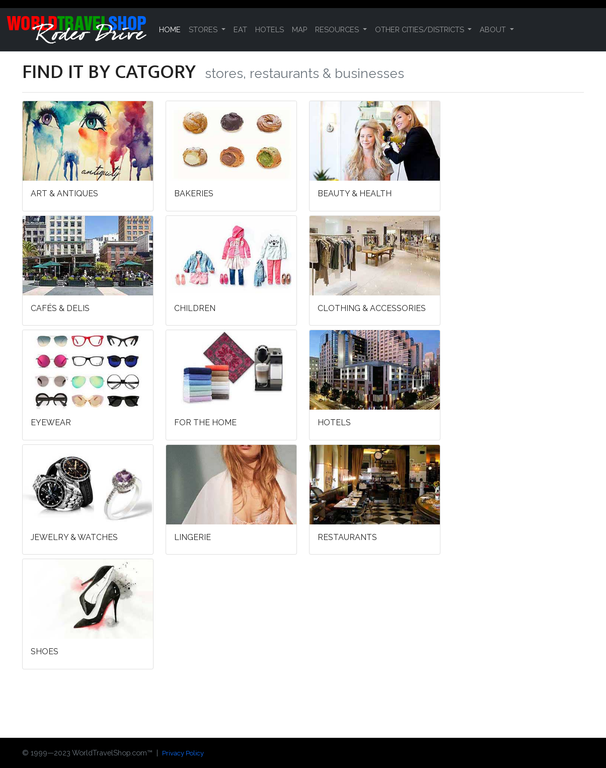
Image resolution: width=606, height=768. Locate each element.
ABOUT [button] (494, 29)
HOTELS (269, 29)
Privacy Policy (183, 753)
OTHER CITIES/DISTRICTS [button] (420, 29)
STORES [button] (204, 29)
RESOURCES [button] (338, 29)
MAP (299, 29)
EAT (240, 29)
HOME (170, 29)
